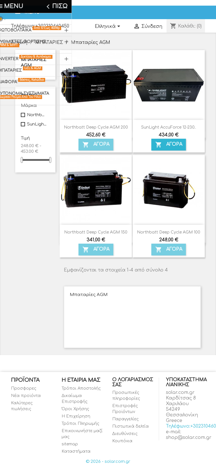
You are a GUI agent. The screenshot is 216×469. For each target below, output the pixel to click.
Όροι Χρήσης (75, 409)
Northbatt (37, 115)
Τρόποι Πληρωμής (80, 423)
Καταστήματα (76, 451)
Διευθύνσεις (125, 434)
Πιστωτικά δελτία (130, 426)
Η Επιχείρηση (76, 416)
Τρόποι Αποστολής (81, 388)
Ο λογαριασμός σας (132, 382)
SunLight (37, 124)
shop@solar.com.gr (189, 437)
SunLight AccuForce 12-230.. (168, 127)
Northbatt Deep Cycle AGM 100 (168, 232)
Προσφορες (23, 388)
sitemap (70, 444)
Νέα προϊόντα (26, 396)
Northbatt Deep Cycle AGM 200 (96, 127)
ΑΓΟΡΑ (95, 144)
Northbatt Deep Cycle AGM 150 (95, 232)
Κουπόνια (122, 441)
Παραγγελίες (125, 419)
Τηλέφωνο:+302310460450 (40, 26)
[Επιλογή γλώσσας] (108, 26)
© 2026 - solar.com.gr (108, 461)
